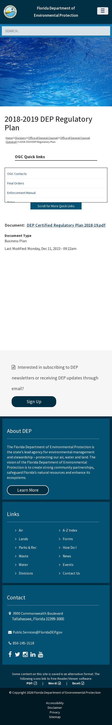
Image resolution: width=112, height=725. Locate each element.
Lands (21, 539)
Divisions (20, 138)
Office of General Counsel (43, 138)
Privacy (55, 712)
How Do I (67, 547)
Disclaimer (55, 707)
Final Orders (15, 183)
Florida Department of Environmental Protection (67, 692)
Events (66, 564)
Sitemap (55, 717)
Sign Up (34, 401)
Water (21, 564)
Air (19, 530)
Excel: (78, 683)
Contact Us (69, 573)
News (65, 556)
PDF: (31, 683)
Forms (66, 539)
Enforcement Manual (21, 193)
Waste (21, 556)
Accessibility (55, 703)
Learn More (28, 490)
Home (9, 138)
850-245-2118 (23, 643)
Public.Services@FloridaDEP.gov (37, 632)
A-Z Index (68, 530)
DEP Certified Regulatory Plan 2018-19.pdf (66, 225)
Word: (54, 683)
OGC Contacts (17, 174)
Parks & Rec (25, 547)
